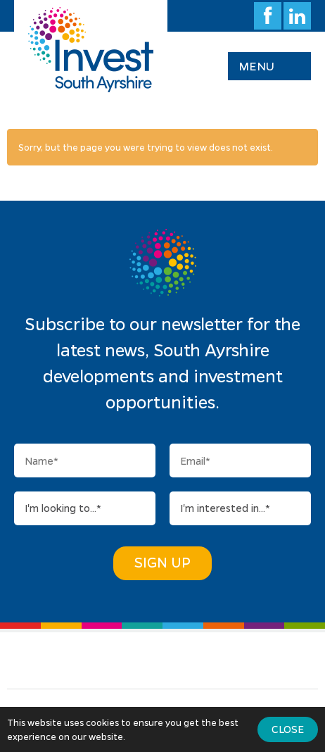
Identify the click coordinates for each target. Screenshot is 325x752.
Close (288, 729)
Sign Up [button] (162, 562)
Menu (256, 65)
